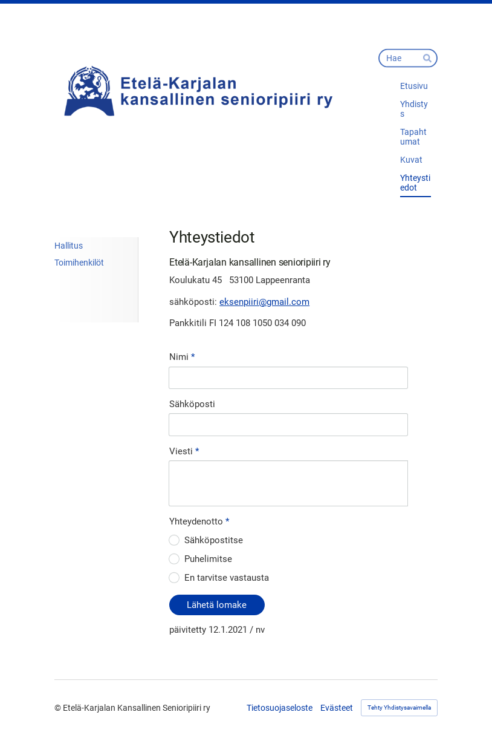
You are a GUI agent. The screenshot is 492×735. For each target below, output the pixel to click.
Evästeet (336, 708)
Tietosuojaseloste (279, 708)
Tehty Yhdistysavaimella (399, 707)
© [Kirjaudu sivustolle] (58, 708)
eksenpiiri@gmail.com (264, 301)
